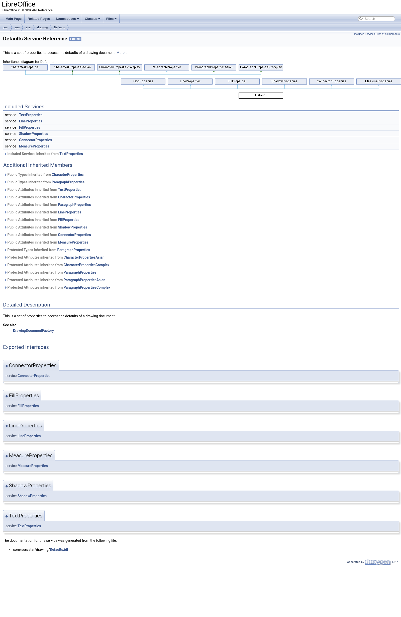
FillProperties (29, 127)
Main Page (14, 19)
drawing (42, 27)
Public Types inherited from (44, 175)
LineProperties (30, 121)
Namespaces (67, 19)
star (28, 27)
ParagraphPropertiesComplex (87, 287)
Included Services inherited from (43, 154)
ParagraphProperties (68, 182)
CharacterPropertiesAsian (84, 257)
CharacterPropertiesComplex (87, 265)
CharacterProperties (68, 175)
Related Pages (39, 19)
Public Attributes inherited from (42, 190)
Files (111, 19)
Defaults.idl (59, 550)
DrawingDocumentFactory (33, 331)
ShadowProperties (33, 134)
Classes (92, 19)
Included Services (364, 34)
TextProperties (30, 115)
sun (17, 27)
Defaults (59, 27)
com (6, 27)
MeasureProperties (34, 146)
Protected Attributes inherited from (54, 257)
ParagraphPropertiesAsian (85, 280)
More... (122, 53)
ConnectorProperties (35, 140)
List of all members (388, 34)
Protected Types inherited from (47, 250)
